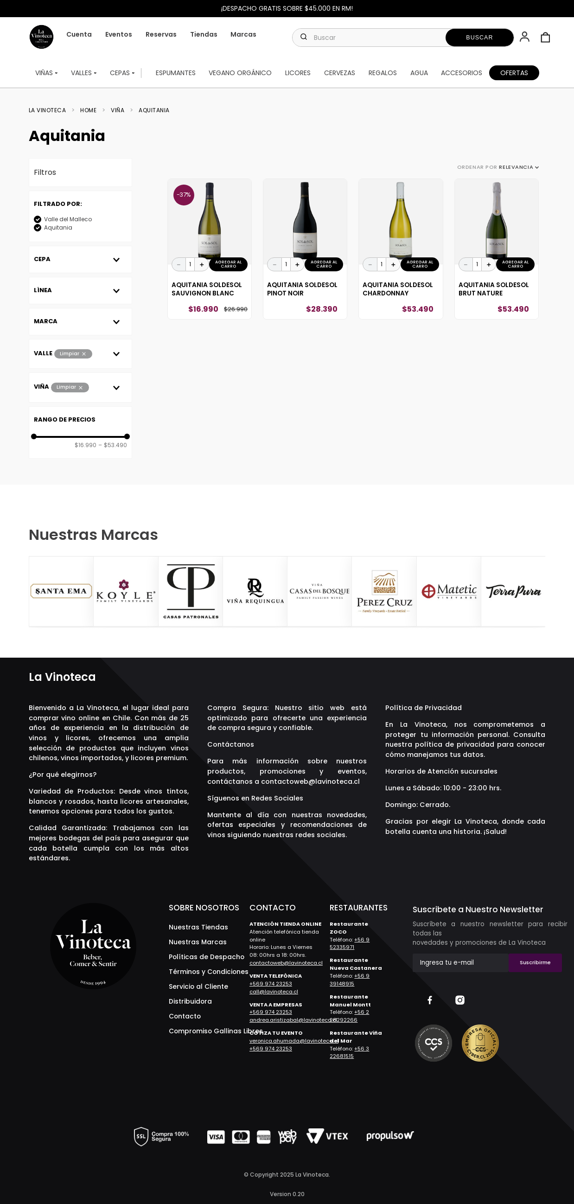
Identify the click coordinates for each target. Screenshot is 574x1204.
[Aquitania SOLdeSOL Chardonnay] (400, 249)
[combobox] (403, 37)
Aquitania (154, 110)
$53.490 (112, 445)
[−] (179, 264)
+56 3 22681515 (349, 1052)
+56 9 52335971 (350, 943)
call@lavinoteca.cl (273, 991)
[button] (525, 37)
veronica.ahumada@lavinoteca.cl (293, 1040)
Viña (117, 110)
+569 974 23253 (270, 983)
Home (88, 110)
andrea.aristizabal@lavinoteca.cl (293, 1020)
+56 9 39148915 (350, 979)
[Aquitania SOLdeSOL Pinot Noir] (305, 249)
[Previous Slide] (37, 592)
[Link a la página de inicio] (50, 110)
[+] (201, 264)
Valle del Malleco (68, 219)
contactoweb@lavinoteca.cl (310, 781)
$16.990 (85, 445)
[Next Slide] (536, 592)
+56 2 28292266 (349, 1016)
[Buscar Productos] (480, 37)
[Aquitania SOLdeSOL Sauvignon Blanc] (209, 249)
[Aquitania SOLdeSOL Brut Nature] (496, 249)
